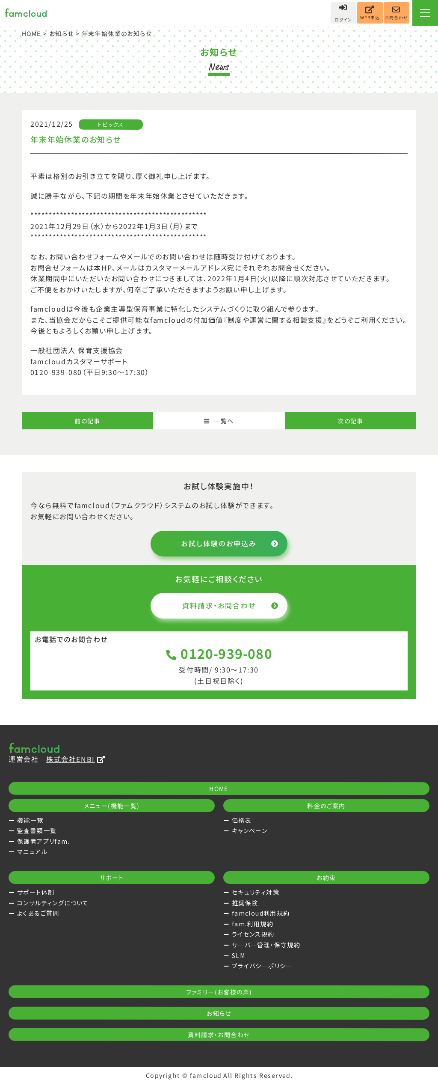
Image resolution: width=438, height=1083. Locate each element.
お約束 (326, 877)
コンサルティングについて (53, 903)
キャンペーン (249, 830)
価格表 (242, 820)
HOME (31, 33)
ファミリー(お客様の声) (219, 992)
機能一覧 (30, 820)
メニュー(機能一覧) (112, 805)
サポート (112, 877)
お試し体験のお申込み (230, 543)
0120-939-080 (219, 653)
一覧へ (219, 421)
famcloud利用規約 (261, 913)
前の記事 (87, 421)
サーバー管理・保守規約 (266, 944)
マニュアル (32, 851)
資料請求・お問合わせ (230, 605)
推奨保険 (245, 903)
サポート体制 (35, 892)
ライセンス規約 (253, 934)
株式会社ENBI (75, 759)
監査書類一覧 (36, 830)
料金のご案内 (326, 805)
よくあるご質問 (38, 913)
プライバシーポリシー (262, 965)
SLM (238, 955)
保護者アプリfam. (43, 841)
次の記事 (350, 421)
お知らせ (61, 33)
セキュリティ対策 (255, 892)
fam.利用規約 (252, 923)
